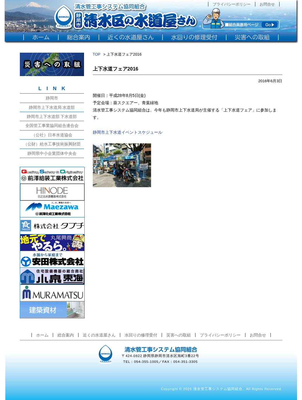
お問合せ (267, 4)
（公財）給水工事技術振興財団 (52, 144)
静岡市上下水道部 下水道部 (52, 116)
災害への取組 (178, 335)
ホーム (42, 335)
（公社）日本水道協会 (52, 135)
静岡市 (52, 98)
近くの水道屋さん (99, 335)
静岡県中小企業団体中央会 (51, 153)
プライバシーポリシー (232, 4)
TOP (96, 54)
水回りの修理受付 (141, 335)
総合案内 (65, 335)
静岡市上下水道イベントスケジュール (127, 132)
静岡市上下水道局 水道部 (52, 107)
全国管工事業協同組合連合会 (51, 125)
